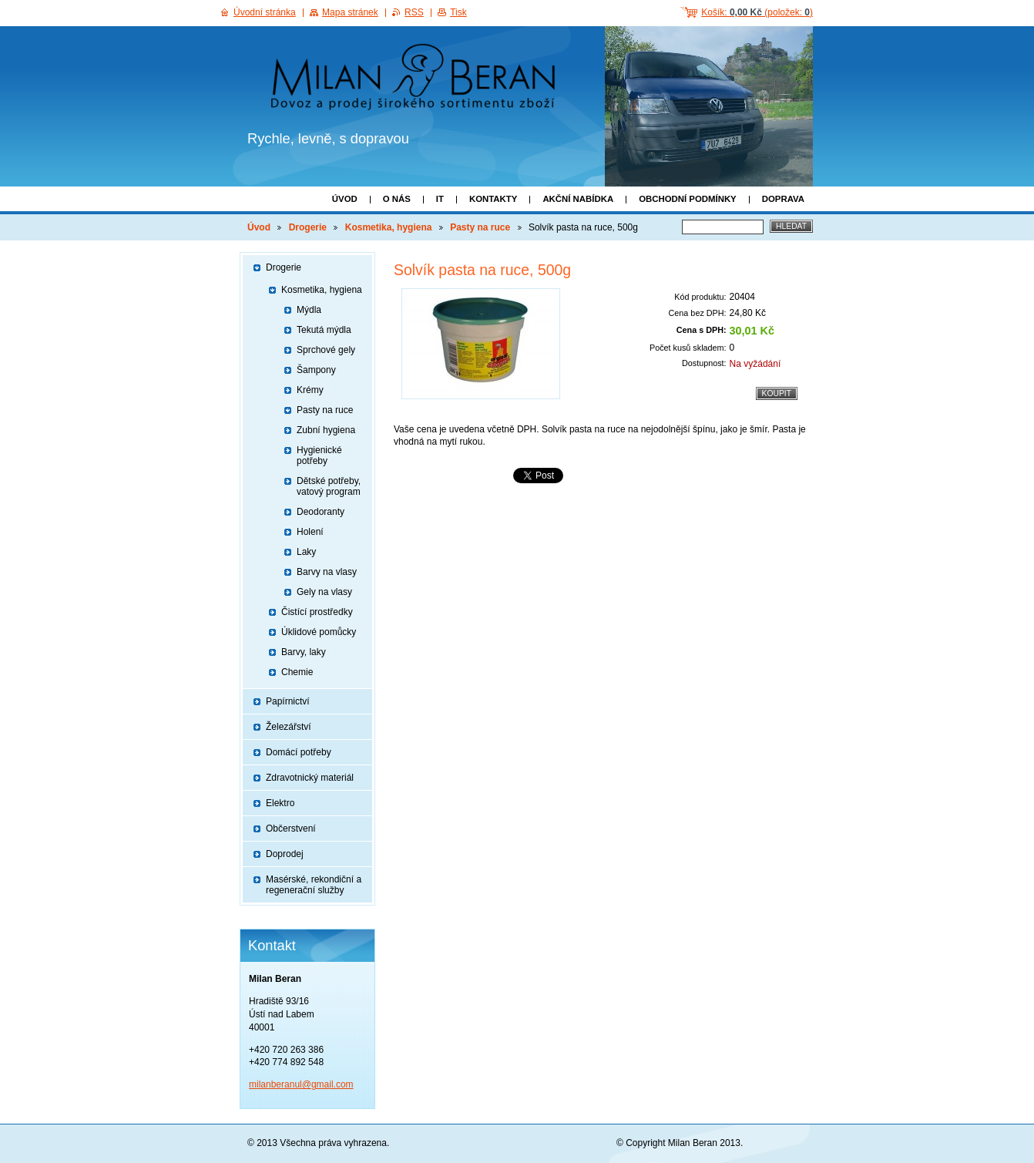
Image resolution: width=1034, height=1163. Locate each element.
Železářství (288, 726)
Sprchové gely (326, 350)
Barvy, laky (303, 652)
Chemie (297, 672)
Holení (310, 531)
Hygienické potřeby (319, 455)
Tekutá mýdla (324, 329)
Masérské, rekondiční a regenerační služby (313, 885)
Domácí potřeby (298, 752)
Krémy (310, 390)
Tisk (458, 12)
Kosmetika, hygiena (388, 227)
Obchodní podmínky (688, 198)
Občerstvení (291, 828)
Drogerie (308, 227)
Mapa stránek (350, 12)
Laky (306, 551)
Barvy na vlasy (327, 571)
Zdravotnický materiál (310, 777)
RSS (414, 12)
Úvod (345, 198)
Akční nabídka (577, 198)
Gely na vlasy (324, 592)
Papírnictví (288, 701)
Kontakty (493, 198)
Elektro (280, 803)
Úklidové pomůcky (318, 632)
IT (440, 198)
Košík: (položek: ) (757, 12)
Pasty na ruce (480, 227)
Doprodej (285, 854)
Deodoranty (320, 511)
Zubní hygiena (326, 430)
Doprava (783, 198)
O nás (397, 198)
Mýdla (309, 309)
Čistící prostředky (317, 612)
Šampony (316, 370)
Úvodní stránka (264, 12)
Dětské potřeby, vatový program (329, 486)
